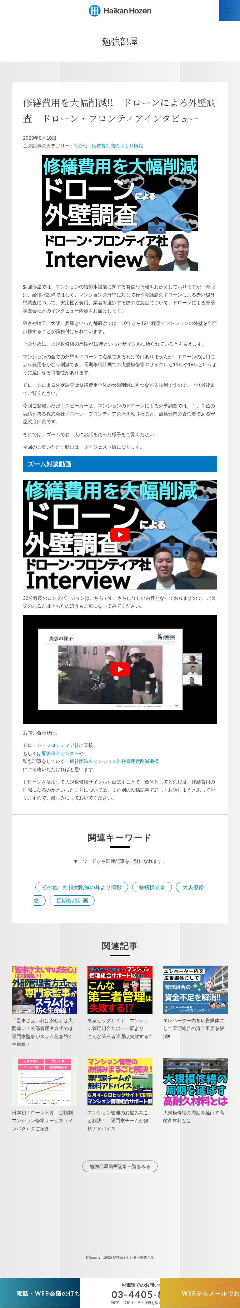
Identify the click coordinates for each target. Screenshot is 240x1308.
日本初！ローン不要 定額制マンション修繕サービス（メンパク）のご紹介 (42, 1120)
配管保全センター (60, 753)
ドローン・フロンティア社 (51, 745)
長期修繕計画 (72, 900)
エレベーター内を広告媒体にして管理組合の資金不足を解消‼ (193, 1028)
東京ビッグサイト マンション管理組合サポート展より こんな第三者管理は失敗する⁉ (122, 1028)
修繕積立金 (152, 887)
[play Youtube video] (120, 534)
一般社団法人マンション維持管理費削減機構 (112, 761)
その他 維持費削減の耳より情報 (108, 145)
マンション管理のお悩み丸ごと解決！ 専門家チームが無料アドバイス (118, 1120)
